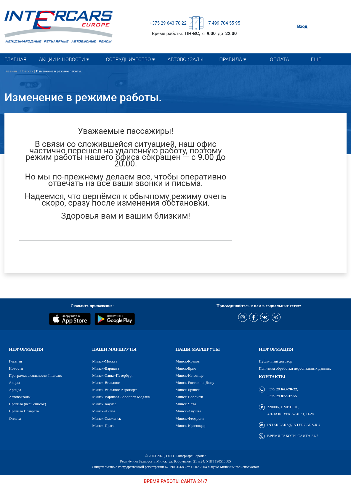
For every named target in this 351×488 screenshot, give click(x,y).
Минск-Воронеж (189, 397)
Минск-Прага (103, 425)
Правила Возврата (24, 411)
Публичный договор (275, 361)
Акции (14, 382)
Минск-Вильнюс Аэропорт (114, 390)
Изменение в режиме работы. (59, 71)
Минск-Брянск (188, 390)
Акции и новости (62, 59)
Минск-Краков (188, 361)
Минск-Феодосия (190, 418)
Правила (230, 59)
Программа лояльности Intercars (35, 375)
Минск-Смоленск (106, 418)
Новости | (27, 71)
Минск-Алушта (188, 411)
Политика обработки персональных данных (295, 368)
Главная (15, 59)
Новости (16, 368)
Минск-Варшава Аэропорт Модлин (121, 397)
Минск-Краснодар (191, 425)
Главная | (11, 71)
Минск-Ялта (186, 404)
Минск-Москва (104, 361)
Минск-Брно (186, 368)
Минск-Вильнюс (106, 382)
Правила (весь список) (27, 404)
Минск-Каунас (104, 404)
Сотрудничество (128, 59)
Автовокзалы (185, 59)
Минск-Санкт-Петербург (112, 375)
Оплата (279, 59)
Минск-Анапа (103, 411)
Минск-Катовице (189, 375)
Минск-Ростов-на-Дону (195, 382)
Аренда (15, 390)
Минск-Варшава (105, 368)
